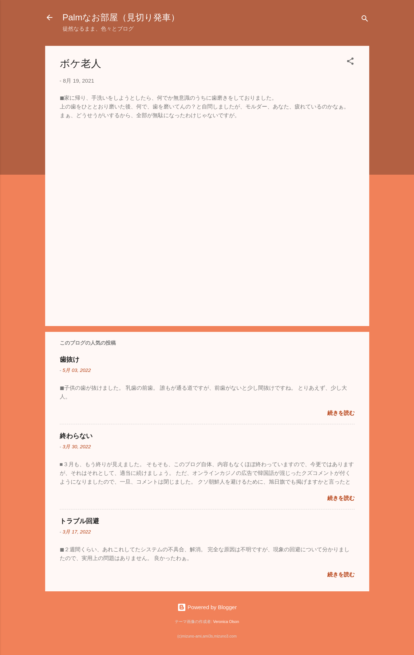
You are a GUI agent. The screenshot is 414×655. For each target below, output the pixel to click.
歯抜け (69, 359)
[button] (350, 62)
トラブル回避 (79, 521)
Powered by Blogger (207, 607)
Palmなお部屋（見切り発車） (121, 17)
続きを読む (341, 413)
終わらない (76, 436)
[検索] (364, 20)
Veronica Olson (226, 621)
